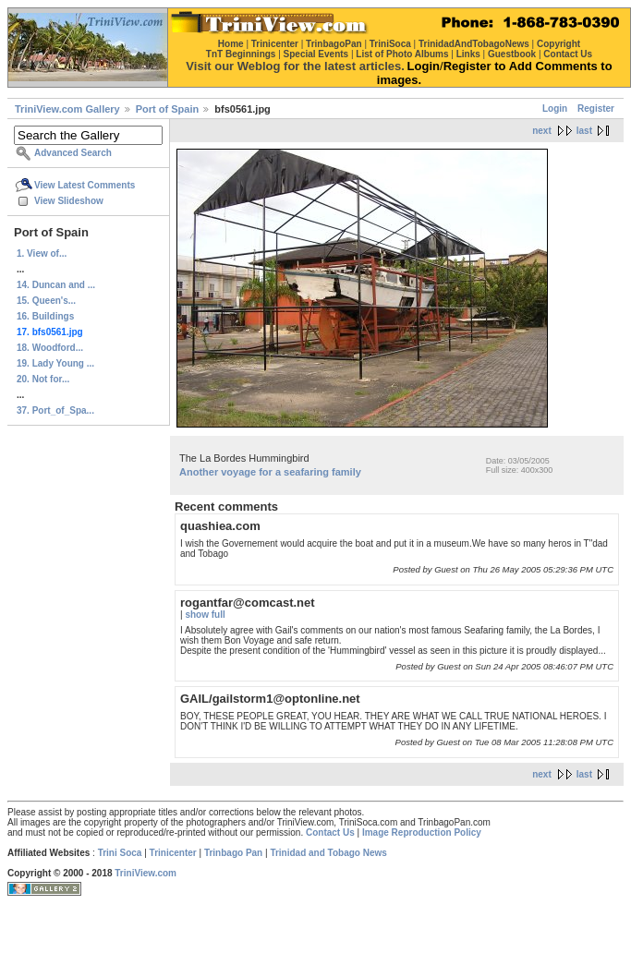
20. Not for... (43, 379)
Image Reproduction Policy (421, 832)
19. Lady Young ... (55, 363)
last (584, 131)
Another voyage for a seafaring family (270, 471)
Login (554, 108)
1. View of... (42, 253)
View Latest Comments (84, 185)
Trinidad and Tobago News (328, 853)
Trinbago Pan (233, 853)
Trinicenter (173, 853)
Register (595, 108)
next (542, 131)
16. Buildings (45, 316)
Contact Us (330, 832)
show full (204, 614)
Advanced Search (73, 153)
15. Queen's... (46, 301)
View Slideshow (68, 201)
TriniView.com (145, 873)
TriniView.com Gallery (67, 109)
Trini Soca (120, 853)
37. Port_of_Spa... (55, 410)
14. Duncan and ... (56, 285)
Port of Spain (167, 109)
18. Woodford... (50, 348)
